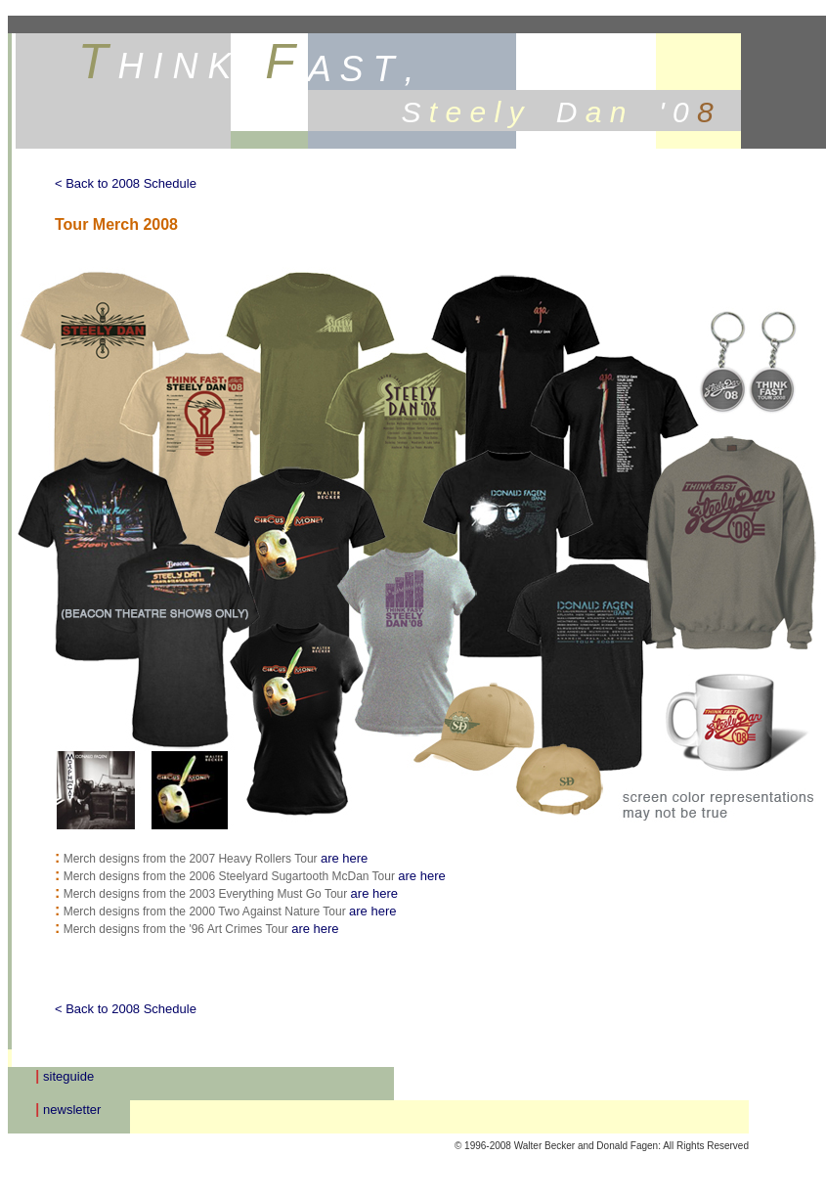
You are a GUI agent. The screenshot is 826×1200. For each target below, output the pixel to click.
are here (344, 858)
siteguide (68, 1076)
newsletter (72, 1109)
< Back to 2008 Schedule (125, 183)
